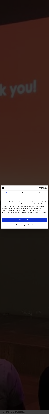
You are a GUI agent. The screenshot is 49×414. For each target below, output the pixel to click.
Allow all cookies (24, 220)
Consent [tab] (8, 192)
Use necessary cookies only (24, 225)
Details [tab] (24, 192)
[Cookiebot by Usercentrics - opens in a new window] (39, 188)
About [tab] (40, 192)
